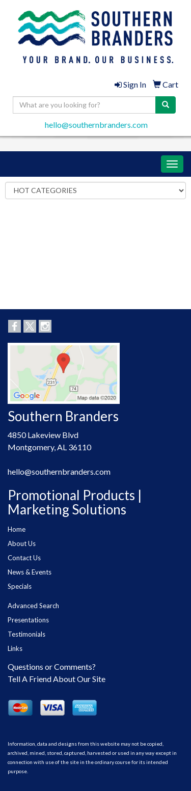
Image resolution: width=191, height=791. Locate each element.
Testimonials (26, 634)
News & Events (29, 572)
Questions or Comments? (52, 666)
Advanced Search (33, 606)
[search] (165, 105)
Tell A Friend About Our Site (56, 679)
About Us (22, 543)
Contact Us (24, 558)
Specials (20, 586)
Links (15, 648)
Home (16, 529)
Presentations (28, 620)
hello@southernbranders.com (96, 124)
